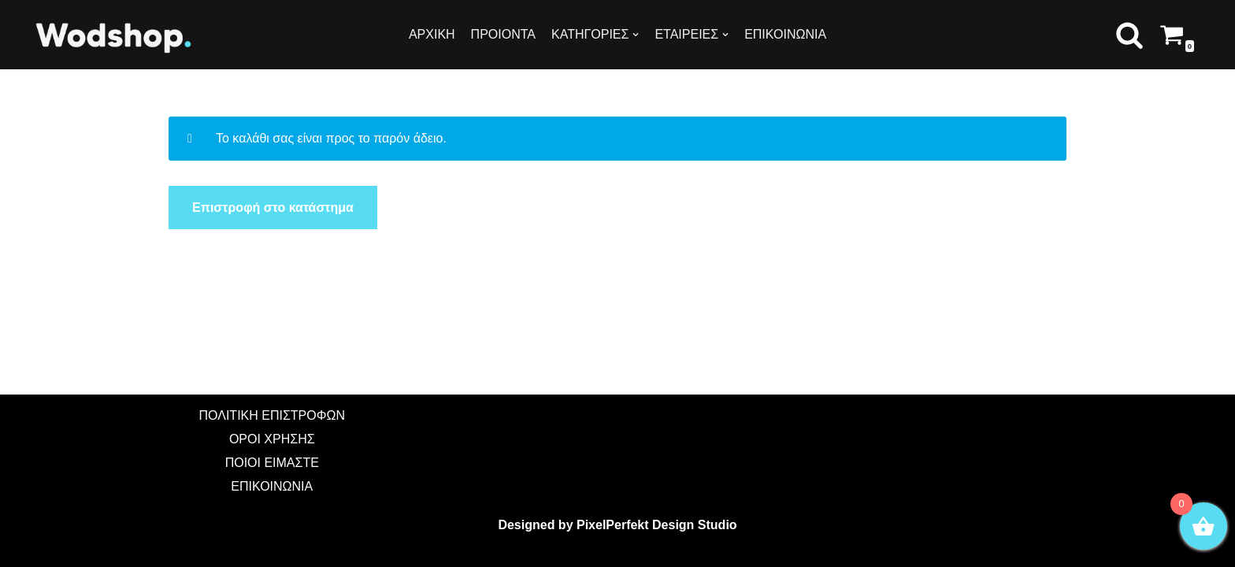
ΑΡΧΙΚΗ (432, 34)
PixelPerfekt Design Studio (657, 525)
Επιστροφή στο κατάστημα (273, 207)
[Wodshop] (113, 36)
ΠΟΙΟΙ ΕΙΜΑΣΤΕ (272, 462)
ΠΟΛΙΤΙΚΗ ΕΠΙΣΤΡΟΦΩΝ (272, 415)
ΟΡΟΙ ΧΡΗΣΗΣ (272, 439)
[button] (1129, 34)
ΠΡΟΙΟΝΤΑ (503, 34)
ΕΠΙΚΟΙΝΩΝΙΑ (785, 34)
